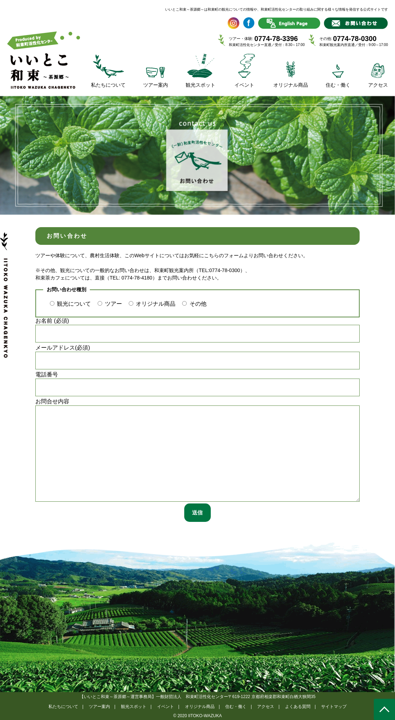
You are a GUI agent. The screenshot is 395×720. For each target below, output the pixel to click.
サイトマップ (334, 706)
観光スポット (133, 706)
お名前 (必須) (197, 330)
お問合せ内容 (197, 450)
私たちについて (63, 706)
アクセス (265, 706)
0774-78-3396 (276, 38)
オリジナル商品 (200, 706)
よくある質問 (297, 706)
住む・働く (235, 706)
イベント (165, 706)
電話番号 (197, 383)
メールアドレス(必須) (197, 357)
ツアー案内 (99, 706)
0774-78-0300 (355, 38)
